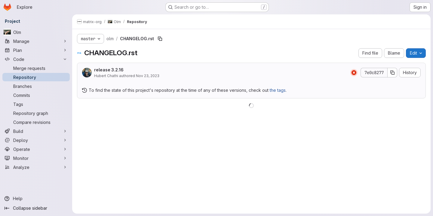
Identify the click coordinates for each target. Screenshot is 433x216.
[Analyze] (36, 167)
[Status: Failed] (354, 72)
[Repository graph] (36, 113)
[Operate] (36, 149)
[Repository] (36, 77)
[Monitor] (36, 158)
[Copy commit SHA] (392, 72)
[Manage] (36, 41)
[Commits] (36, 95)
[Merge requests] (36, 68)
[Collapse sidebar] (36, 208)
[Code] (36, 59)
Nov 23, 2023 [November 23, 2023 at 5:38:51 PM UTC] (147, 76)
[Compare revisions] (36, 122)
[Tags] (36, 104)
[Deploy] (36, 140)
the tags (278, 90)
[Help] (36, 198)
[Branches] (36, 86)
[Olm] (36, 32)
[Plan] (36, 50)
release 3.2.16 (109, 69)
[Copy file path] (160, 39)
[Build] (36, 131)
